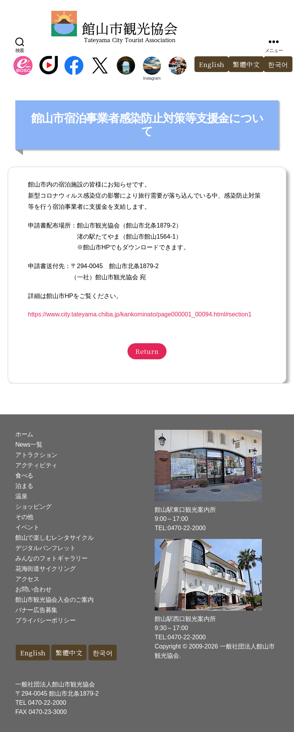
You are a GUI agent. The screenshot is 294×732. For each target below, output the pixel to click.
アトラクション (36, 455)
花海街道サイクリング (45, 568)
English (211, 64)
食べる (24, 475)
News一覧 (28, 444)
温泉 (21, 496)
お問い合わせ (33, 589)
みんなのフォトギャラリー (51, 558)
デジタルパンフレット (45, 548)
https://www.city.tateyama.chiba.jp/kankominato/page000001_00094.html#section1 (140, 314)
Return (146, 351)
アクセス (27, 579)
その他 (24, 517)
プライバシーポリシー (45, 620)
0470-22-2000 (47, 702)
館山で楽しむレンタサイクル (54, 537)
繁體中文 (246, 64)
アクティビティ (36, 465)
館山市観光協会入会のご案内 (54, 599)
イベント (27, 527)
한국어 (103, 652)
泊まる (24, 486)
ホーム (24, 434)
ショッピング (33, 506)
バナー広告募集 (36, 610)
